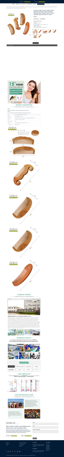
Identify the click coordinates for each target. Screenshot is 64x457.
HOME (13, 4)
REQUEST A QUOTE (40, 4)
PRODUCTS (23, 4)
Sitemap (20, 446)
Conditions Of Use (22, 443)
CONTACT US (29, 4)
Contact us (8, 443)
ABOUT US (18, 4)
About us (7, 442)
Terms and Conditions (23, 442)
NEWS (34, 4)
